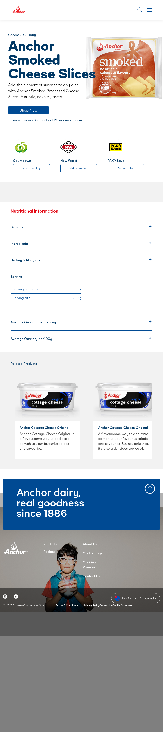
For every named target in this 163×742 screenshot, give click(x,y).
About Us (90, 544)
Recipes (49, 551)
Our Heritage (93, 553)
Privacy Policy (91, 605)
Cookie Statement (123, 605)
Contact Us (91, 576)
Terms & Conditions (67, 605)
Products (50, 544)
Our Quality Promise (91, 564)
